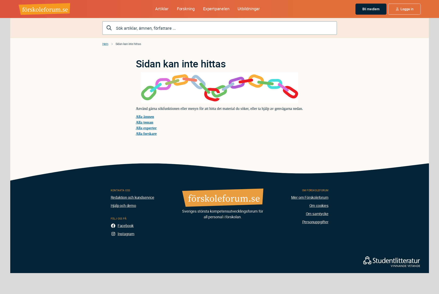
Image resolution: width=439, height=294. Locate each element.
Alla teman (144, 122)
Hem (105, 44)
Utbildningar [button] (249, 9)
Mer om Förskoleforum (309, 197)
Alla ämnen (145, 117)
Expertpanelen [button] (216, 9)
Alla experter (146, 128)
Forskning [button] (186, 9)
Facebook (126, 225)
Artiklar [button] (161, 9)
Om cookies (318, 205)
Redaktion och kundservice (132, 197)
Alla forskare (146, 134)
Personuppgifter (315, 221)
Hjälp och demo (123, 205)
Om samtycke (317, 213)
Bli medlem (371, 9)
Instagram (126, 233)
